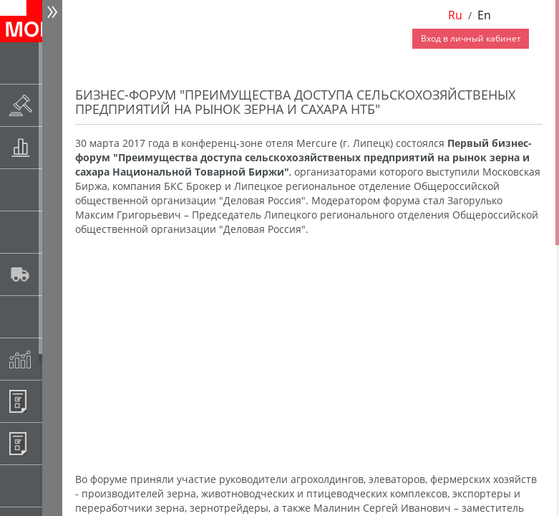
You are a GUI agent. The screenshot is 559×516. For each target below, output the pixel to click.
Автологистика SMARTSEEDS (54, 274)
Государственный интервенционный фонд (54, 316)
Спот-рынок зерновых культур (54, 189)
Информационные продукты (54, 401)
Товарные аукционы (54, 147)
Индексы (54, 359)
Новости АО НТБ (54, 63)
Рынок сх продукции (54, 485)
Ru (455, 15)
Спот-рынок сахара (54, 232)
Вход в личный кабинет (471, 38)
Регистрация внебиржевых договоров (54, 443)
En (484, 15)
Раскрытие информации (54, 105)
